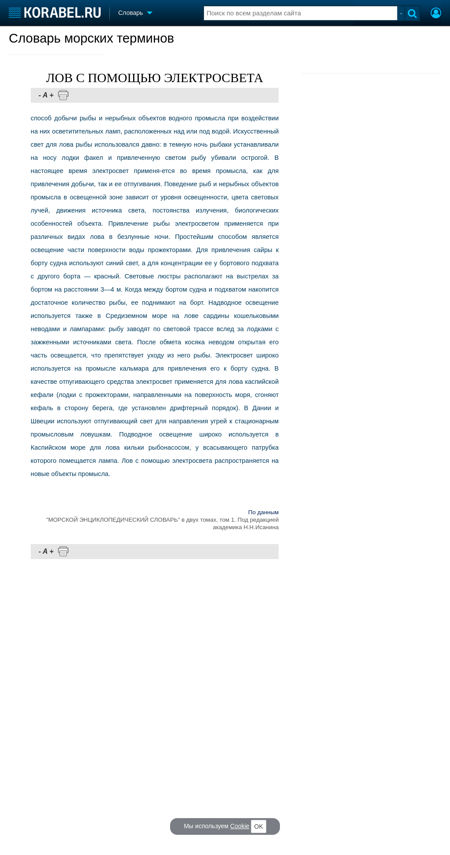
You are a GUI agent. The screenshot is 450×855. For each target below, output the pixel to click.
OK (258, 826)
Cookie (240, 826)
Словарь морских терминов (91, 38)
